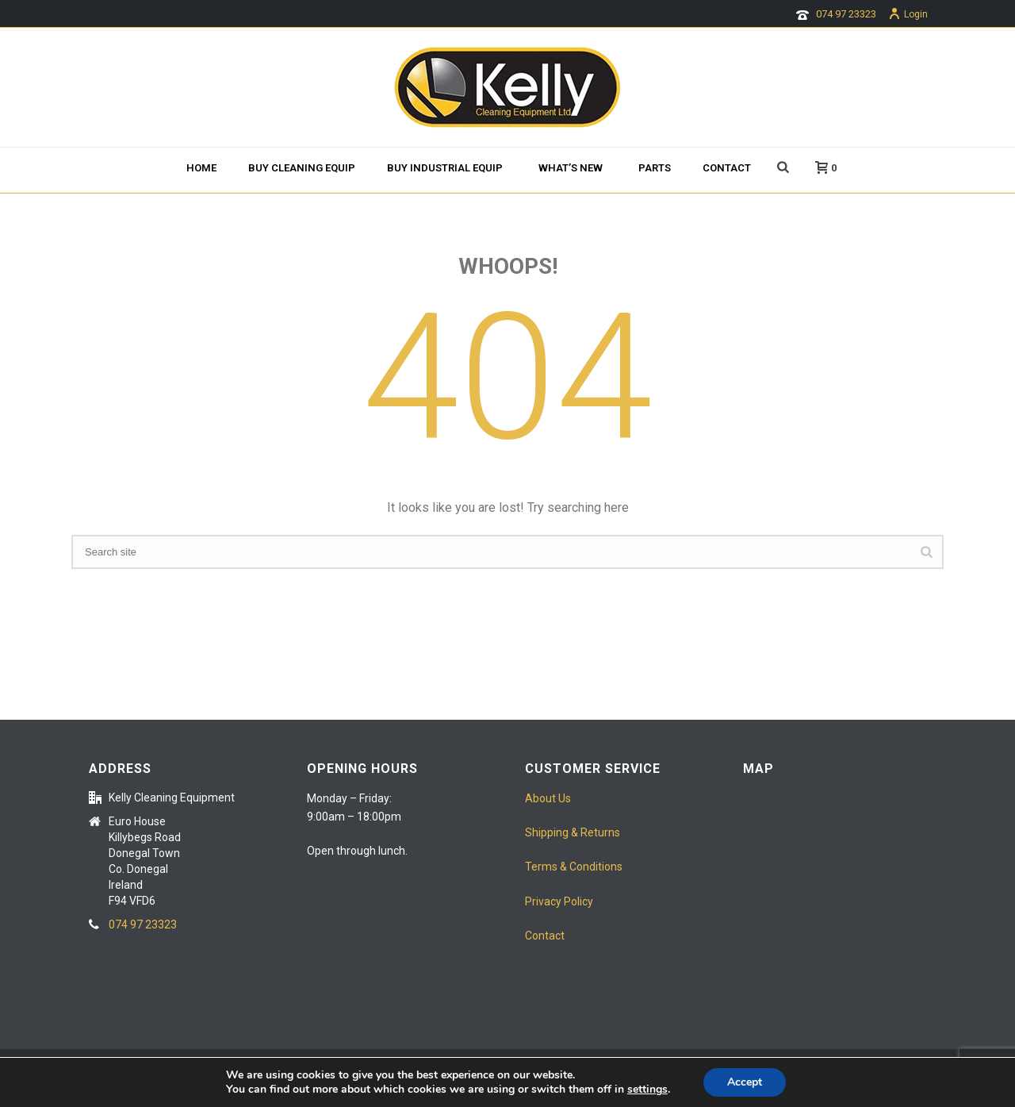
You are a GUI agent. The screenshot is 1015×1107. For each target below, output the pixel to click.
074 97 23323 (846, 14)
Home (201, 168)
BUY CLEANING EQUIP (301, 168)
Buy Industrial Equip (445, 168)
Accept (744, 1082)
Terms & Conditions (573, 866)
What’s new (570, 168)
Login (908, 14)
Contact (727, 168)
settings (647, 1089)
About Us (548, 798)
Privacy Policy (559, 901)
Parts (654, 168)
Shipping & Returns (572, 832)
